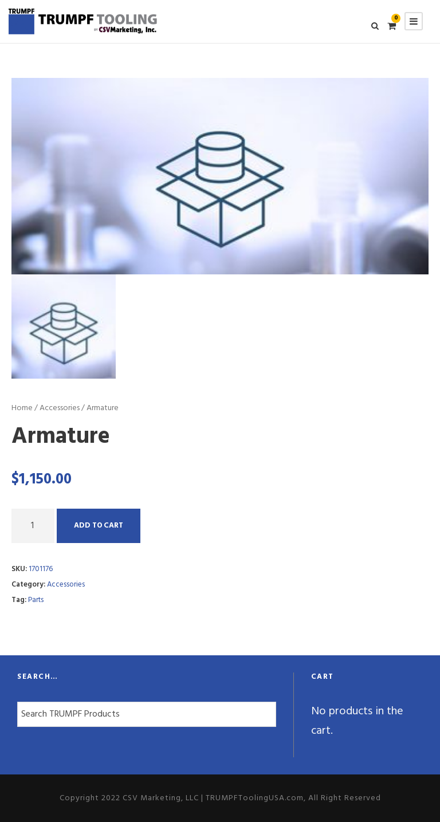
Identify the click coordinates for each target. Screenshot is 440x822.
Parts (36, 600)
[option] (220, 176)
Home (22, 408)
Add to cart (98, 526)
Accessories (60, 408)
